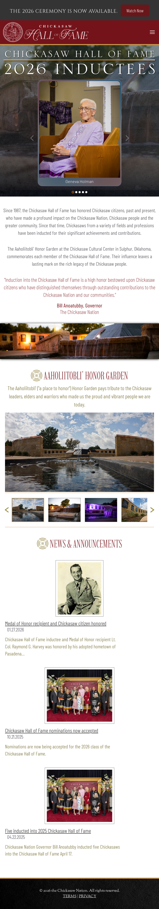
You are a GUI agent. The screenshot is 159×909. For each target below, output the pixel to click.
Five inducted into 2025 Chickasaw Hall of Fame (48, 830)
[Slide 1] (76, 192)
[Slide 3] (83, 192)
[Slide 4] (86, 192)
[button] (28, 510)
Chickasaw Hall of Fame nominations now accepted (51, 730)
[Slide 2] (80, 192)
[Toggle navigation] (152, 32)
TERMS (69, 896)
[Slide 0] (73, 192)
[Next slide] (152, 510)
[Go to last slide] (7, 510)
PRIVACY (87, 896)
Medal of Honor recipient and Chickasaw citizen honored (55, 623)
